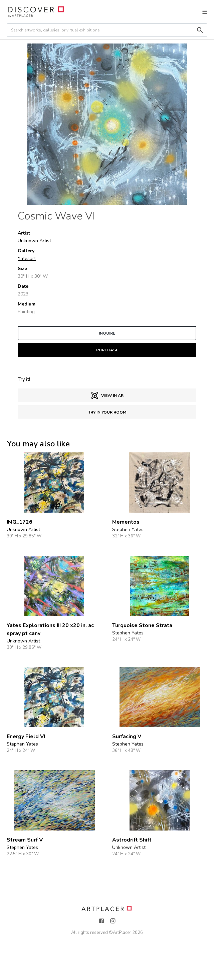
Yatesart (27, 258)
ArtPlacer (122, 933)
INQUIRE (107, 333)
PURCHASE (107, 350)
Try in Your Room (107, 412)
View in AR (107, 395)
